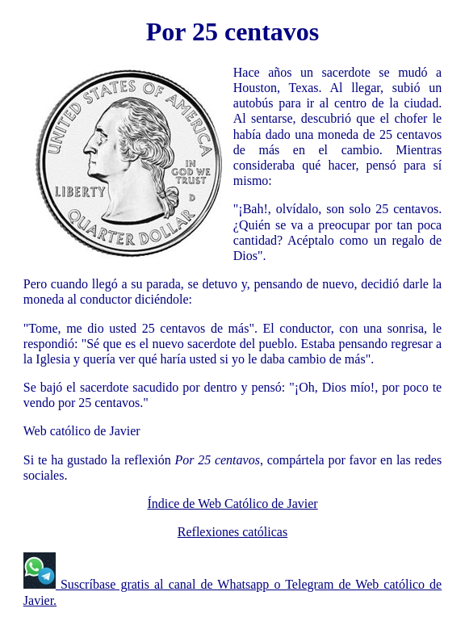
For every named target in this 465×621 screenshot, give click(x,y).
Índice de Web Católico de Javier (232, 503)
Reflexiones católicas (232, 532)
